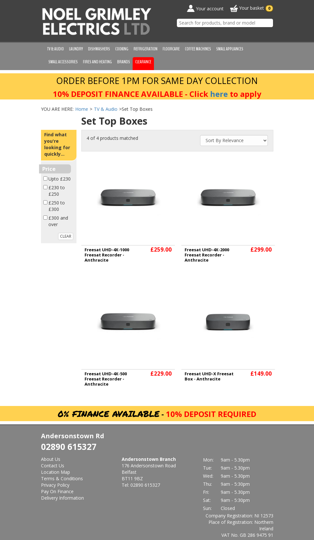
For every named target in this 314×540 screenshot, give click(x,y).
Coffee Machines (198, 49)
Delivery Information (62, 498)
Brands (123, 62)
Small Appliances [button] (229, 49)
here (219, 93)
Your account (205, 8)
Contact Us (52, 465)
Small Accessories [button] (63, 62)
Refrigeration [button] (145, 49)
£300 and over (58, 221)
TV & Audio (105, 109)
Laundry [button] (76, 49)
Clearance (143, 62)
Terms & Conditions (62, 478)
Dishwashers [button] (99, 49)
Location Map (55, 472)
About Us (50, 459)
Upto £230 (59, 179)
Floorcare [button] (171, 49)
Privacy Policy (55, 485)
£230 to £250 (56, 190)
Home (81, 109)
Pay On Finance (57, 491)
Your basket (251, 8)
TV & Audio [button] (55, 49)
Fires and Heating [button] (97, 62)
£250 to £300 (56, 206)
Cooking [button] (121, 49)
